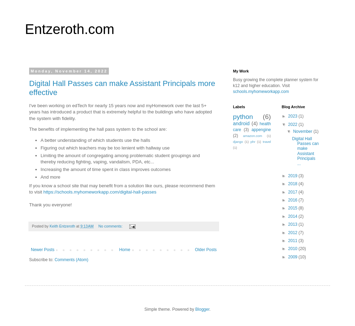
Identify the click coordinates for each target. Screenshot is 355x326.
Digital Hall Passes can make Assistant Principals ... (305, 151)
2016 (293, 200)
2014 (293, 216)
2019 (293, 175)
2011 (293, 240)
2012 (293, 232)
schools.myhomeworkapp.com (261, 91)
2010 (293, 248)
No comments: (111, 226)
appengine (261, 129)
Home (124, 249)
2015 (293, 208)
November (303, 131)
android (241, 123)
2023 (293, 116)
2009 (293, 257)
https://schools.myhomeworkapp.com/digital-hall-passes (99, 192)
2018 (293, 183)
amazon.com (252, 136)
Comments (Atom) (71, 259)
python (243, 116)
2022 (293, 124)
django (238, 142)
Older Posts (206, 249)
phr (252, 142)
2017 (293, 192)
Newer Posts (42, 249)
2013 (293, 224)
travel (267, 142)
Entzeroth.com (69, 29)
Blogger (202, 309)
